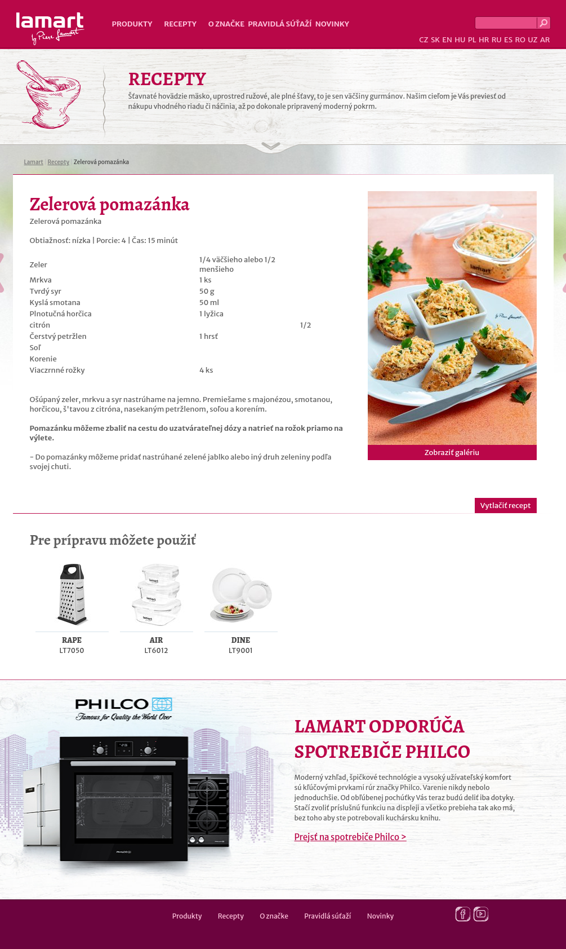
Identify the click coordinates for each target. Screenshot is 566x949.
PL (472, 40)
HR (484, 40)
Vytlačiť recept (505, 505)
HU (459, 40)
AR (545, 40)
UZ (532, 40)
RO (520, 40)
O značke (226, 24)
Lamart (50, 28)
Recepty (180, 24)
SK (435, 40)
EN (447, 40)
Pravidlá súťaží (280, 24)
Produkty (132, 24)
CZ (423, 40)
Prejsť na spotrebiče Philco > (351, 837)
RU (497, 40)
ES (508, 40)
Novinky (332, 24)
